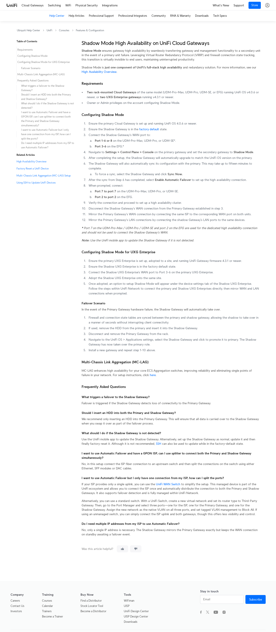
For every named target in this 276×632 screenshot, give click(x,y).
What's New (221, 5)
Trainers (47, 611)
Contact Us (17, 606)
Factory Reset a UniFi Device (32, 168)
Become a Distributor (93, 611)
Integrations (110, 5)
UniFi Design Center (136, 611)
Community (159, 15)
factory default (149, 129)
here (153, 375)
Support (239, 5)
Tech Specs (220, 15)
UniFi (49, 30)
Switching (54, 5)
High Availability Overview (31, 161)
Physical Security (86, 5)
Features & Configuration (90, 30)
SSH (158, 443)
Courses (47, 600)
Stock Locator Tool (91, 606)
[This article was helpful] (122, 548)
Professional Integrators (132, 15)
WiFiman (129, 600)
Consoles (64, 30)
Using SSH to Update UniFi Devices (36, 182)
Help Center (56, 15)
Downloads (202, 15)
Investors (16, 611)
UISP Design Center (136, 616)
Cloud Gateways (33, 5)
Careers (15, 600)
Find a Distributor (91, 600)
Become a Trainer (52, 616)
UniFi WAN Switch (168, 484)
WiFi (68, 5)
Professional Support (101, 15)
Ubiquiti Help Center (28, 30)
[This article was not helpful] (135, 548)
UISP (127, 606)
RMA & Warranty (180, 15)
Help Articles (76, 15)
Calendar (47, 606)
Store (254, 5)
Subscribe (255, 599)
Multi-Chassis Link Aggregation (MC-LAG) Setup (43, 175)
